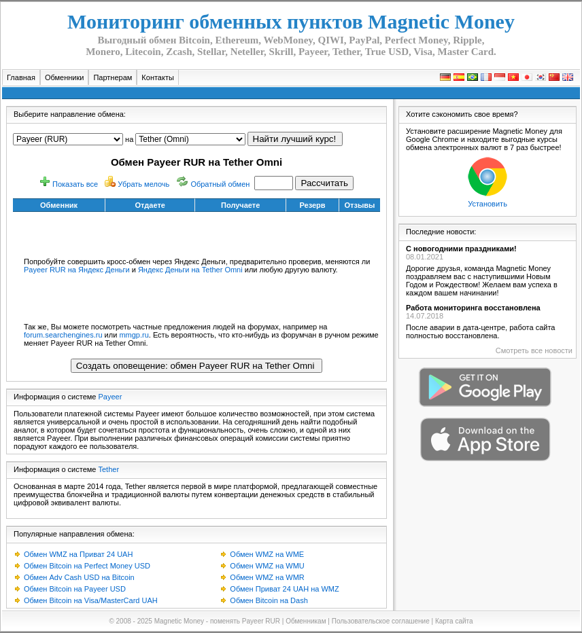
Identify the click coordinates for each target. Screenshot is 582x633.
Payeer (110, 397)
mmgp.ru (133, 335)
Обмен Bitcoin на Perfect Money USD (87, 566)
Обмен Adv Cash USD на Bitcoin (79, 577)
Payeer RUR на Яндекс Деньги (77, 270)
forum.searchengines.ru (63, 335)
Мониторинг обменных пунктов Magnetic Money (291, 21)
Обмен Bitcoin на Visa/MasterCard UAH (91, 600)
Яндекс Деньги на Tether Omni (190, 270)
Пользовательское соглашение (381, 621)
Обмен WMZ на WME (267, 554)
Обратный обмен (220, 184)
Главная (21, 77)
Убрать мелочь (143, 184)
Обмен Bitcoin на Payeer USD (75, 589)
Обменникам (306, 621)
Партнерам (112, 77)
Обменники (64, 77)
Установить (487, 204)
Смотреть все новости (534, 350)
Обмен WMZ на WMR (267, 577)
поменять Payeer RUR (245, 621)
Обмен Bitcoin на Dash (268, 600)
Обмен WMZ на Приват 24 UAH (78, 554)
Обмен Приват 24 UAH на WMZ (284, 589)
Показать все (75, 184)
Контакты (157, 77)
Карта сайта (454, 621)
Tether (109, 469)
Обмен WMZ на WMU (267, 566)
